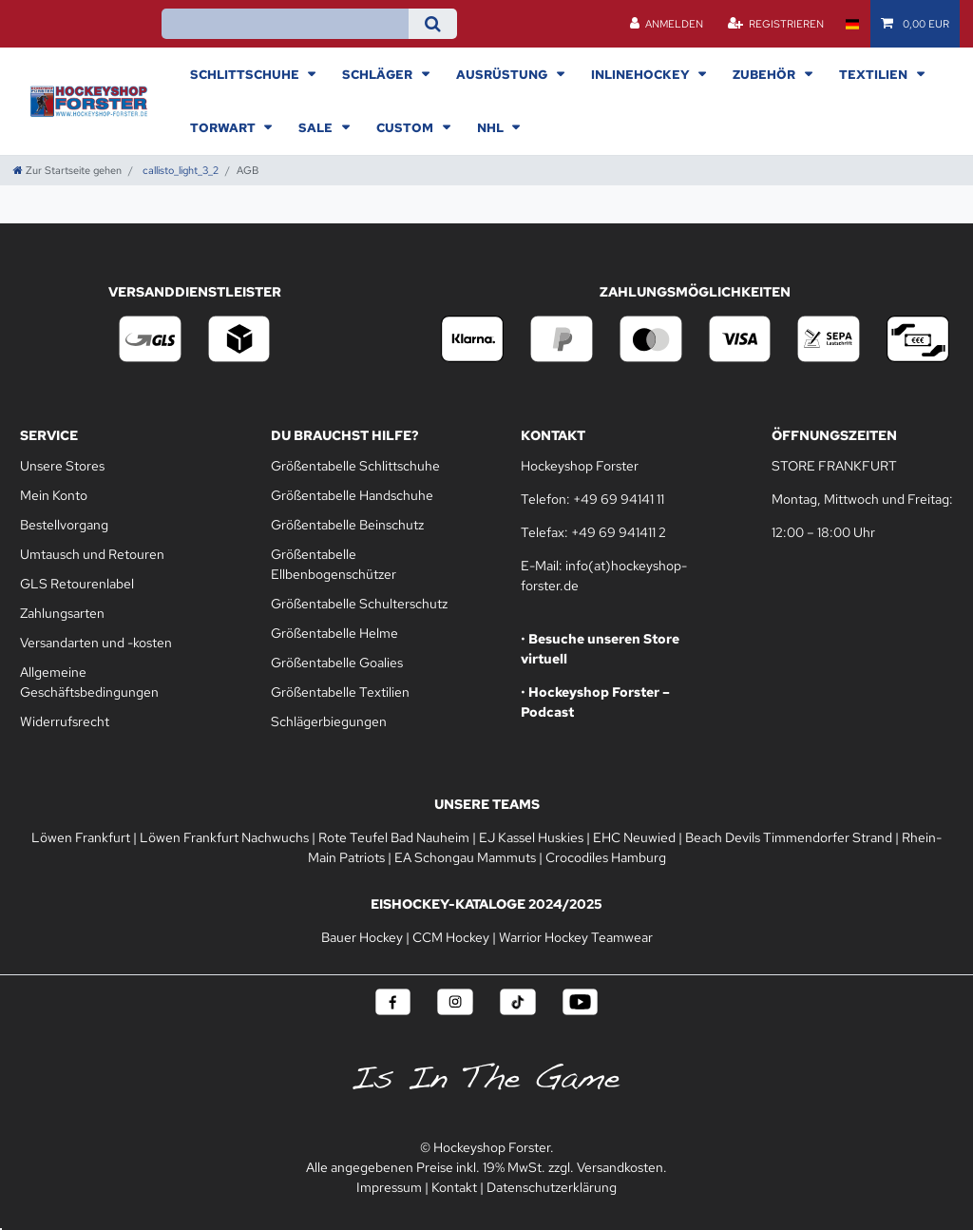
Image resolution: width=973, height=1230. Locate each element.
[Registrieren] (775, 24)
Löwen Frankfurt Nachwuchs (224, 837)
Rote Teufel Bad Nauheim (393, 837)
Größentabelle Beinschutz (347, 524)
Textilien (874, 74)
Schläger (378, 74)
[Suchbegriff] (285, 24)
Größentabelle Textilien (340, 692)
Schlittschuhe (246, 74)
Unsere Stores (62, 465)
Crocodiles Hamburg (605, 857)
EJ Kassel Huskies (531, 837)
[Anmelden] (667, 24)
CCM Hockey (450, 937)
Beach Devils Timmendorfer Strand (788, 837)
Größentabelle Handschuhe (352, 495)
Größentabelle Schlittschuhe (355, 465)
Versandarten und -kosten (96, 642)
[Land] (851, 24)
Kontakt (454, 1187)
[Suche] (433, 24)
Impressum (389, 1187)
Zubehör (765, 74)
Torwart (224, 127)
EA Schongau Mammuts (465, 857)
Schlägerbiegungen (329, 721)
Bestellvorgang (64, 524)
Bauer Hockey (362, 937)
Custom (406, 127)
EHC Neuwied (634, 837)
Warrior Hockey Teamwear (576, 937)
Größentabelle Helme (334, 633)
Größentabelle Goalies (337, 662)
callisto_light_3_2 (179, 170)
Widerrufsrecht (64, 721)
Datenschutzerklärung (551, 1187)
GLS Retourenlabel (77, 583)
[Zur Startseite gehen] (67, 170)
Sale (316, 127)
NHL (491, 127)
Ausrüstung (503, 74)
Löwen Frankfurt (80, 837)
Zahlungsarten (62, 613)
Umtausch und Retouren (92, 554)
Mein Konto (53, 495)
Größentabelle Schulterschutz (359, 603)
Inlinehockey (642, 74)
